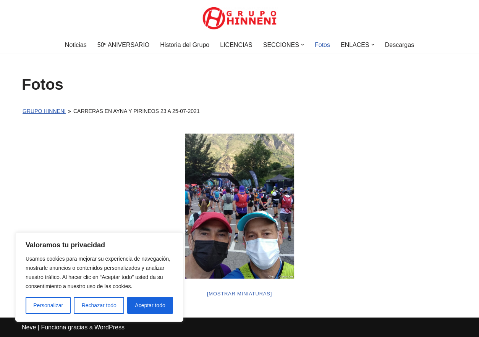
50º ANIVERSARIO (123, 45)
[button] (302, 44)
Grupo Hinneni (44, 111)
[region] (99, 277)
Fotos (322, 45)
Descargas (399, 45)
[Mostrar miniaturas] (239, 294)
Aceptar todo (150, 305)
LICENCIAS (236, 45)
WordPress (109, 327)
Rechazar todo (99, 305)
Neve (29, 327)
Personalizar (48, 305)
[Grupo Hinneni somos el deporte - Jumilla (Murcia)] (239, 18)
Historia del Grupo (184, 45)
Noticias (76, 45)
